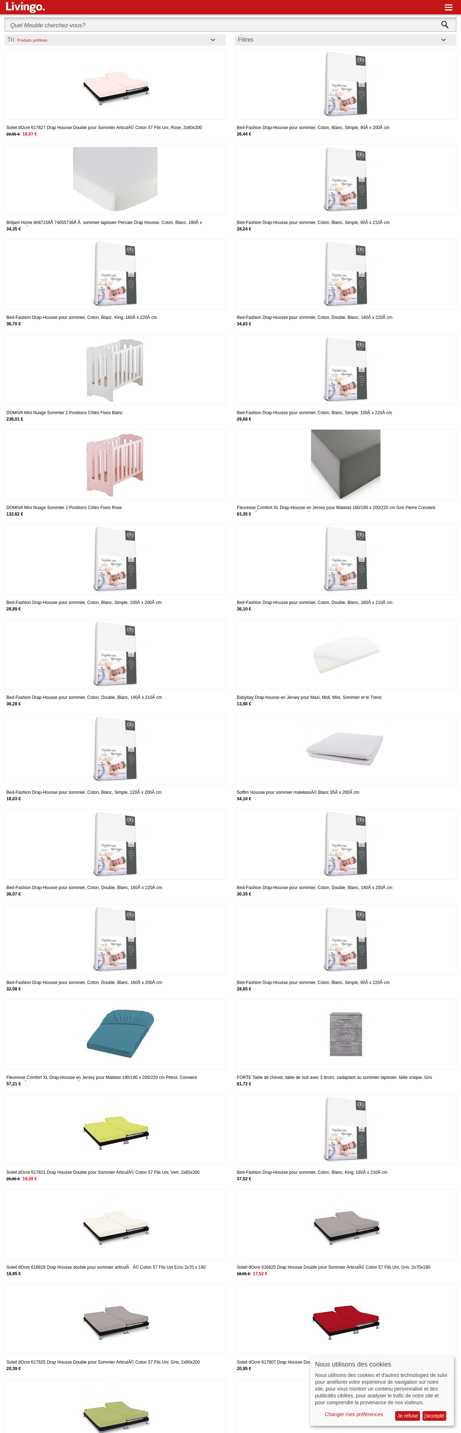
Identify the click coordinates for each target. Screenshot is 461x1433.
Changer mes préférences (354, 1414)
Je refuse (407, 1416)
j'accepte (434, 1416)
